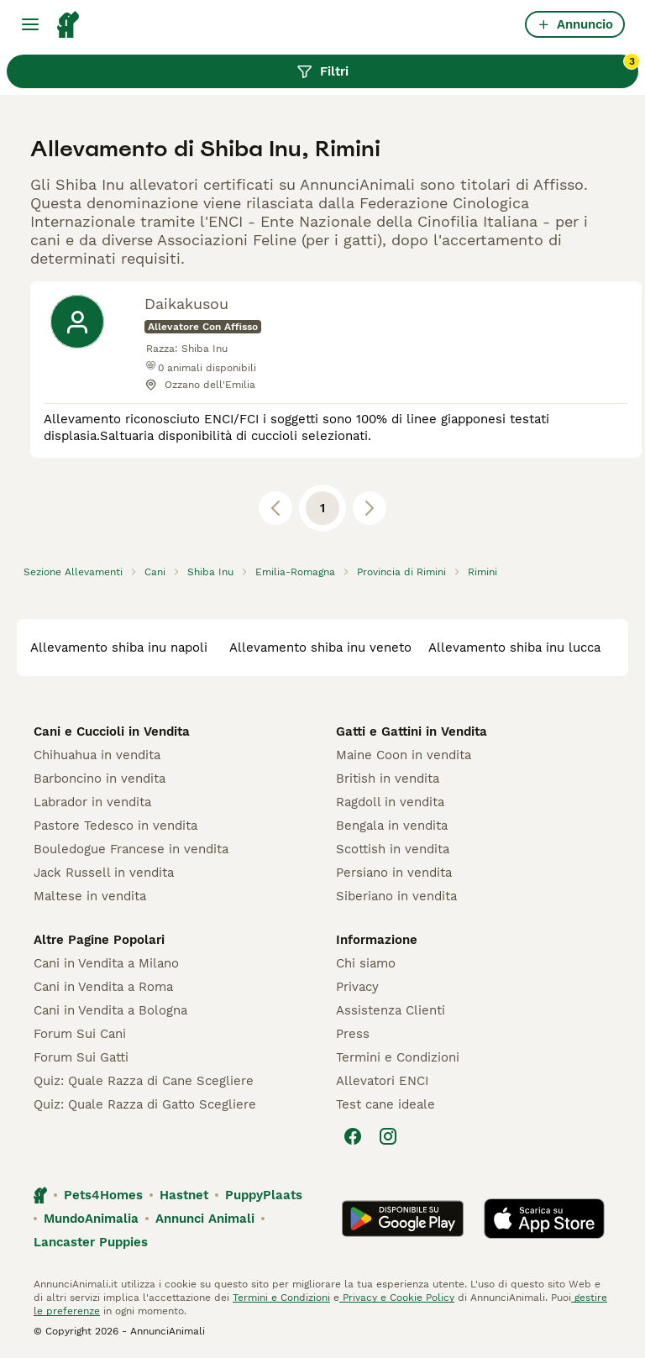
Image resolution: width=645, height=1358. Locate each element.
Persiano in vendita (394, 872)
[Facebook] (353, 1136)
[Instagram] (388, 1136)
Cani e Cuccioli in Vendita (112, 731)
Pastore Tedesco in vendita (115, 825)
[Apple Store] (544, 1218)
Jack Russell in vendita (104, 872)
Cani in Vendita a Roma (103, 986)
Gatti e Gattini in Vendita (411, 731)
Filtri (467, 67)
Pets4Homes (103, 1195)
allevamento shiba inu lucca (514, 647)
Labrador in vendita (92, 802)
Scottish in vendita (392, 849)
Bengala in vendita (392, 825)
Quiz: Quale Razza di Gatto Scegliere (145, 1104)
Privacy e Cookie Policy (396, 1297)
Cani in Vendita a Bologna (110, 1010)
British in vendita (387, 778)
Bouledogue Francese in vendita (131, 849)
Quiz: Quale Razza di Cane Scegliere (144, 1080)
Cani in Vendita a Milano (106, 963)
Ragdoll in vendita (390, 802)
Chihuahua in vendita (97, 755)
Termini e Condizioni (397, 1057)
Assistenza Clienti (390, 1010)
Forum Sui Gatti (81, 1057)
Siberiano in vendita (396, 896)
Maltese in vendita (90, 896)
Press (353, 1033)
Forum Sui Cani (80, 1033)
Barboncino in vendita (99, 778)
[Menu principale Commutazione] (30, 24)
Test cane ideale (385, 1104)
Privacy (357, 986)
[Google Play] (403, 1218)
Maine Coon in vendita (403, 755)
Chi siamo (366, 963)
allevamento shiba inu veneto (320, 647)
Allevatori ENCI (382, 1080)
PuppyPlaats (263, 1195)
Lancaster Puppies (91, 1242)
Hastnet (184, 1195)
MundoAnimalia (91, 1218)
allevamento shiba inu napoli (118, 647)
